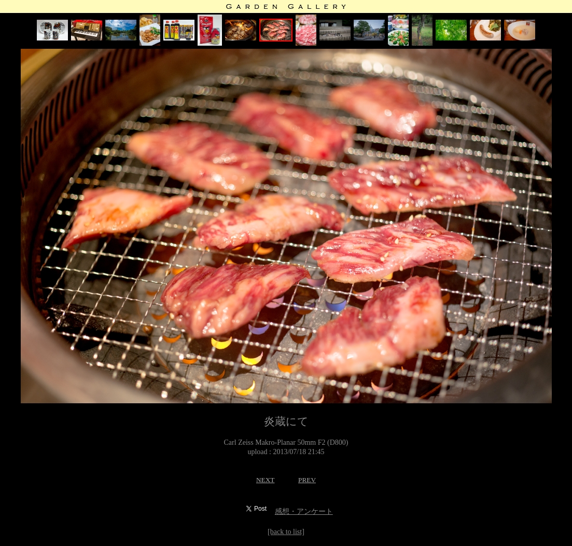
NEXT (265, 480)
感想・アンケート (304, 511)
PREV (307, 480)
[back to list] (286, 532)
